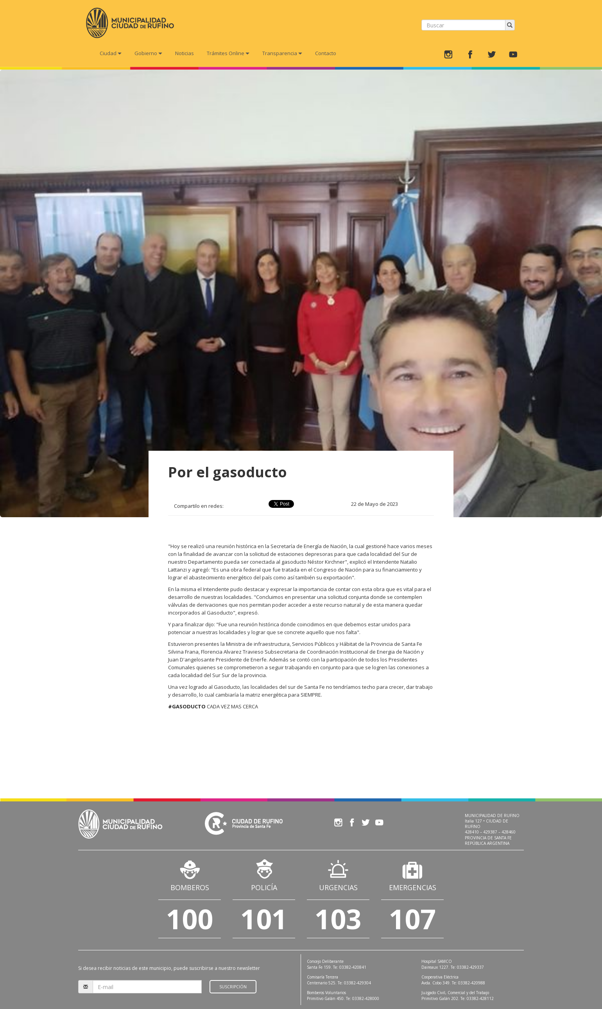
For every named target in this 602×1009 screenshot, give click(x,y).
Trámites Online (228, 53)
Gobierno (148, 53)
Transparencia (282, 53)
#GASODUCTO (187, 706)
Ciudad (111, 53)
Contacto (325, 53)
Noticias (184, 53)
